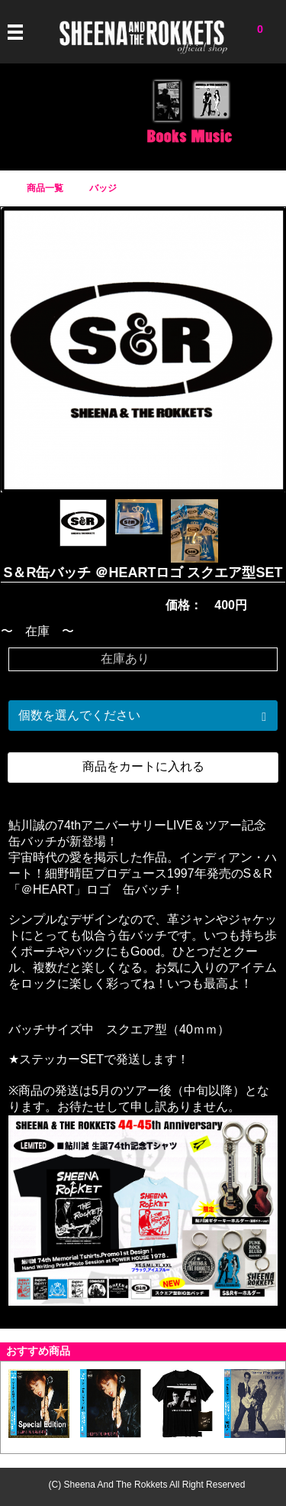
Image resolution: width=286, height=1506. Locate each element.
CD (212, 117)
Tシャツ (29, 117)
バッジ (120, 117)
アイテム (75, 117)
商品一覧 (45, 188)
